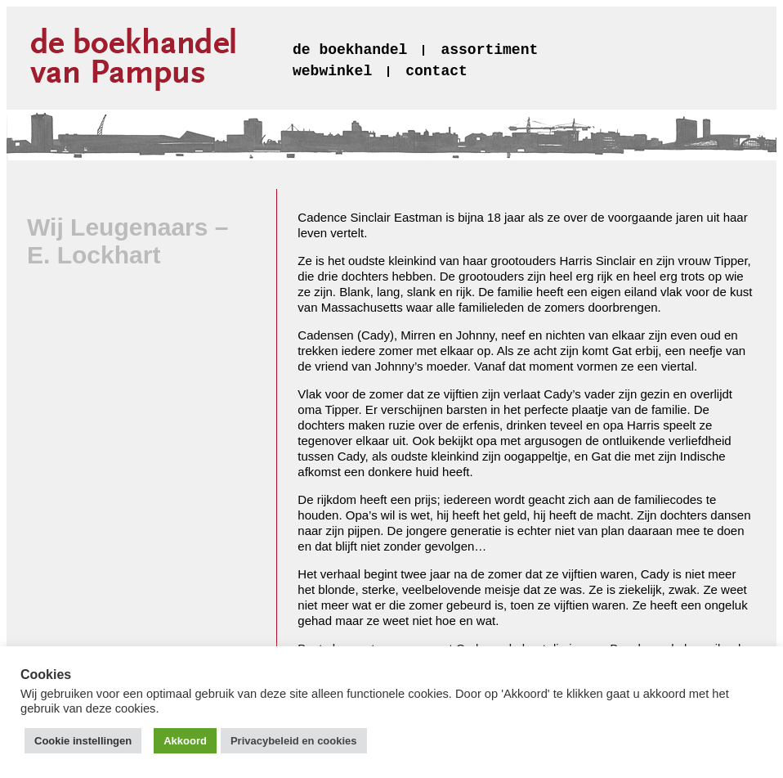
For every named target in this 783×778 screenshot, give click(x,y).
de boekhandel (350, 50)
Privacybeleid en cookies (293, 741)
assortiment (489, 50)
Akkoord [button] (185, 741)
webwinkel (332, 71)
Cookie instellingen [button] (83, 741)
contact (436, 71)
